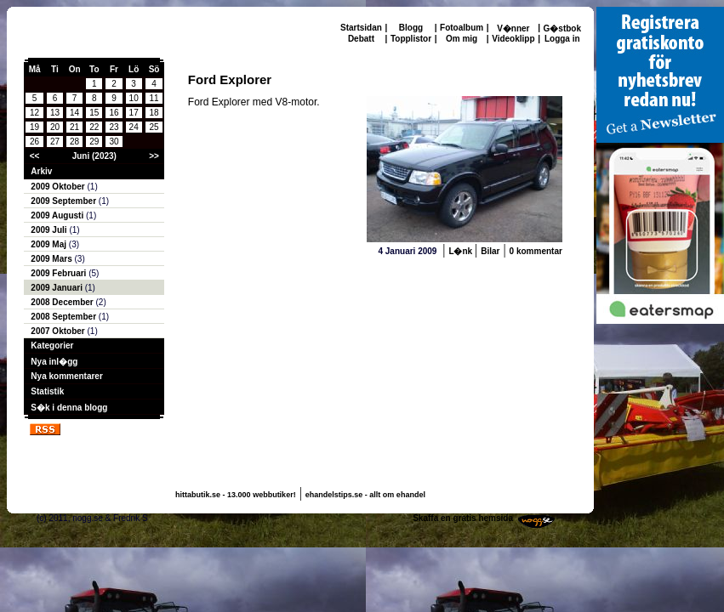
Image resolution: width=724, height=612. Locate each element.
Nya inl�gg (54, 361)
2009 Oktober (59, 186)
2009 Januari (57, 287)
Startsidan (361, 27)
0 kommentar (536, 251)
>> (154, 156)
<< (35, 156)
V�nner (513, 28)
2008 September (65, 316)
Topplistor (411, 38)
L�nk (461, 251)
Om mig (461, 38)
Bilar (490, 251)
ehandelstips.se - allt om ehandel (365, 494)
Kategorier (52, 345)
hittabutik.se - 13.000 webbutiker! (235, 494)
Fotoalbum (461, 27)
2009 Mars (52, 259)
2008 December (63, 302)
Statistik (47, 391)
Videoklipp (513, 38)
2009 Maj (49, 244)
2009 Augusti (58, 215)
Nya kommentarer (66, 376)
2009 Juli (50, 230)
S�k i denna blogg (69, 407)
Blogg (411, 27)
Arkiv (41, 171)
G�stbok (562, 28)
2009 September (65, 201)
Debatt (361, 38)
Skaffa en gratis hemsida (463, 518)
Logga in (562, 38)
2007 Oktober (59, 331)
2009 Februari (59, 273)
